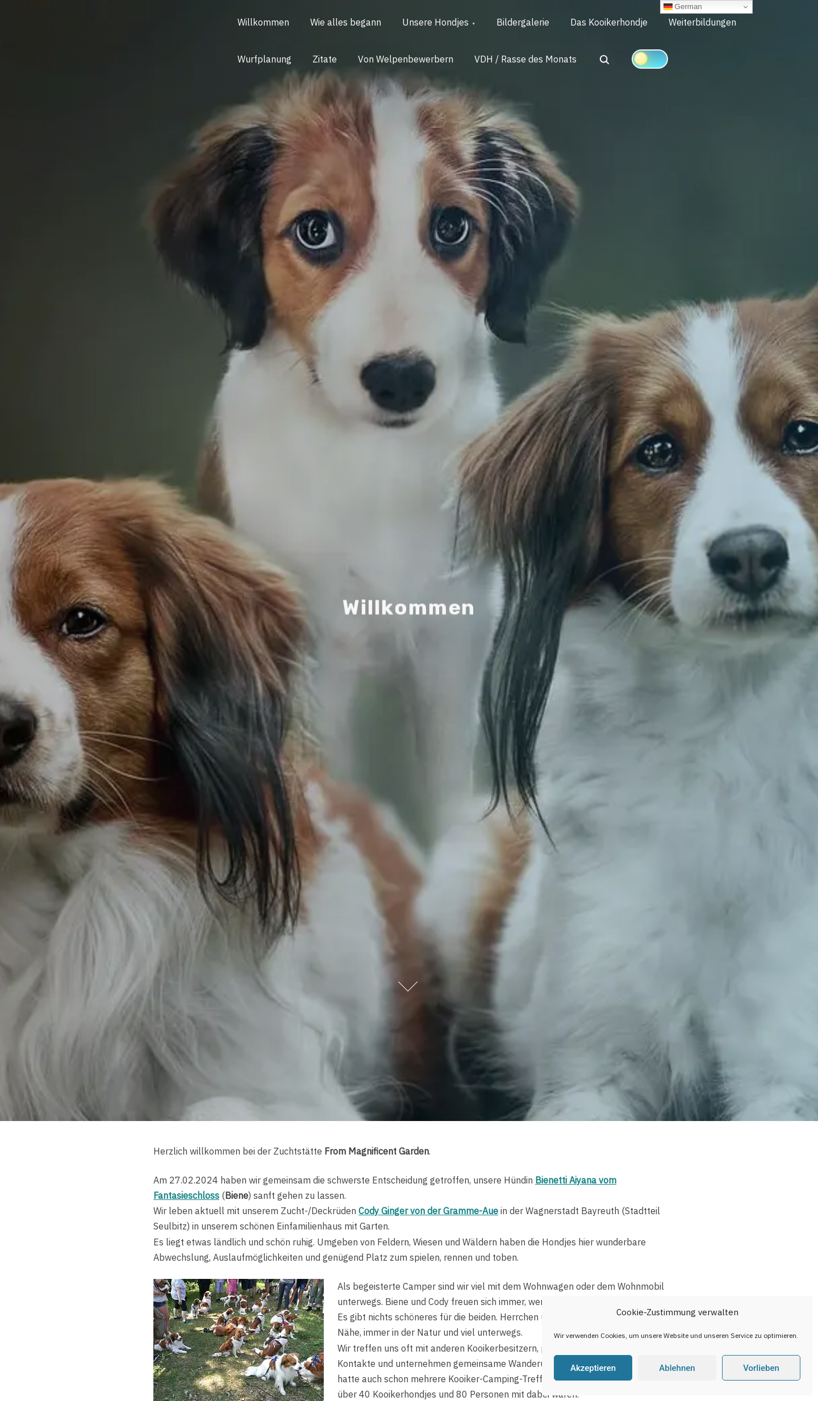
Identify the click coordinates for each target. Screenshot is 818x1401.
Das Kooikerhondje (617, 23)
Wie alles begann (348, 23)
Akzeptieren (593, 1368)
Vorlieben (761, 1368)
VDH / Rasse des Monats (532, 61)
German (682, 6)
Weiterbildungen (712, 23)
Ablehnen (677, 1368)
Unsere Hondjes (440, 23)
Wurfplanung (266, 61)
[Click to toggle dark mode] (656, 61)
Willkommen (264, 23)
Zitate (327, 61)
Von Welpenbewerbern (410, 61)
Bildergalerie (529, 23)
